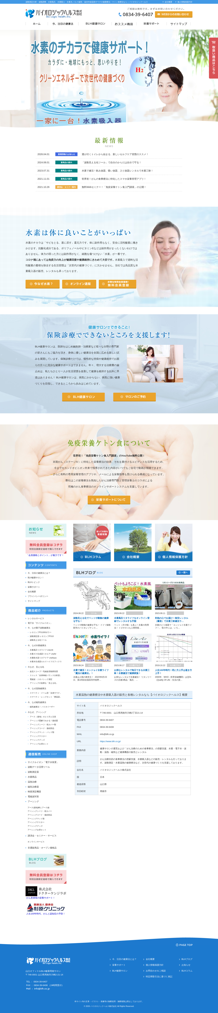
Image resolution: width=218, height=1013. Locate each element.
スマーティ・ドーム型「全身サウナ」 (46, 693)
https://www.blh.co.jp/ (110, 741)
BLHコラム (187, 970)
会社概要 (168, 2)
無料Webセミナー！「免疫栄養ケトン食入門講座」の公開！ (114, 187)
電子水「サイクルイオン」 (40, 623)
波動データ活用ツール (39, 767)
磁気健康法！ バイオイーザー (42, 707)
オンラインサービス (36, 842)
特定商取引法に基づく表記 (159, 976)
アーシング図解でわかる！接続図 (44, 721)
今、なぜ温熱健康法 (37, 688)
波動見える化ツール (38, 640)
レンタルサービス (36, 618)
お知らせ (186, 965)
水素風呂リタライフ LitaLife (41, 650)
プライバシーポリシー (38, 596)
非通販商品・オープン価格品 (42, 847)
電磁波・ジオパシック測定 (41, 679)
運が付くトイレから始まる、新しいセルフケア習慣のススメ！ (115, 154)
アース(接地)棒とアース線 (38, 808)
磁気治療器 (33, 786)
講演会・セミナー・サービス (42, 835)
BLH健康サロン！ (36, 577)
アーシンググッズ (37, 740)
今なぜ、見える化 (36, 667)
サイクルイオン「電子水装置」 (43, 762)
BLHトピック (34, 582)
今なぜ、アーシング (37, 712)
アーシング (33, 801)
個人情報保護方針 (184, 2)
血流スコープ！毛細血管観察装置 (44, 671)
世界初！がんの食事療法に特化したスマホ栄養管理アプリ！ (114, 178)
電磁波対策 (33, 796)
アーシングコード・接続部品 (42, 728)
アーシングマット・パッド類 (42, 732)
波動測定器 (33, 772)
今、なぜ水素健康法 (37, 645)
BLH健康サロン (120, 970)
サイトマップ (34, 601)
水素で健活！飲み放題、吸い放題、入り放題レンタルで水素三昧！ (117, 170)
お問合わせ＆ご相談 (156, 970)
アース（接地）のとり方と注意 (43, 717)
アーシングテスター (38, 736)
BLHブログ (187, 959)
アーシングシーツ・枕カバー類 (43, 724)
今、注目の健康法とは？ (39, 573)
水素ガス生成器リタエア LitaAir (43, 654)
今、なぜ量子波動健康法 (39, 628)
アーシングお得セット (39, 744)
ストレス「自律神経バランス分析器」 (46, 675)
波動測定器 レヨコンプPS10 (42, 636)
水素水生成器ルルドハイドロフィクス (46, 661)
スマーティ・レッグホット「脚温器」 (46, 697)
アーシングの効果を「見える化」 (44, 683)
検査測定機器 (34, 791)
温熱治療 (32, 782)
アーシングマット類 (36, 819)
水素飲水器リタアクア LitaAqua (43, 658)
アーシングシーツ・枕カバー (40, 811)
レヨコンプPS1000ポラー (40, 632)
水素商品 (32, 777)
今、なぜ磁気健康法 (37, 702)
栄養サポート (34, 587)
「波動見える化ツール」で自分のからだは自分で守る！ (111, 162)
